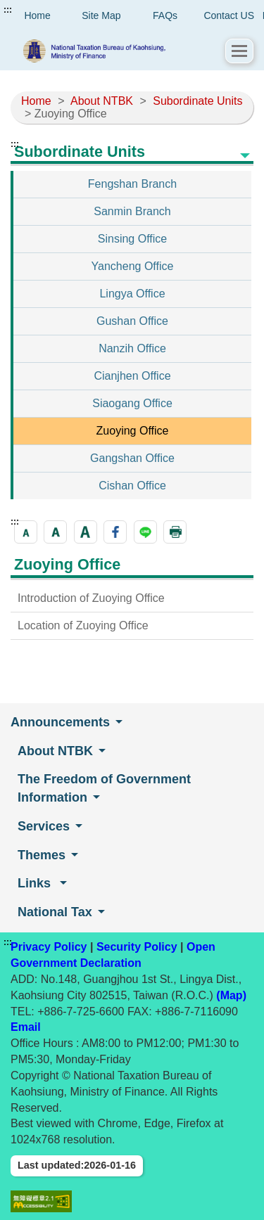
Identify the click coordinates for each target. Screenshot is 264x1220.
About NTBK (101, 101)
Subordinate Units (197, 101)
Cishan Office (132, 486)
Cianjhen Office (132, 376)
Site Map (101, 15)
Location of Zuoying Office (83, 625)
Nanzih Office (132, 348)
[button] (239, 51)
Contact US (228, 15)
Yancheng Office (133, 266)
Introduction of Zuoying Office (91, 598)
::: (8, 10)
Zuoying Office (132, 431)
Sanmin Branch (132, 211)
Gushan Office (132, 321)
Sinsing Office (132, 239)
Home (36, 101)
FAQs (165, 15)
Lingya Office (132, 294)
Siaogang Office (132, 403)
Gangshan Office (132, 458)
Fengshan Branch (132, 184)
